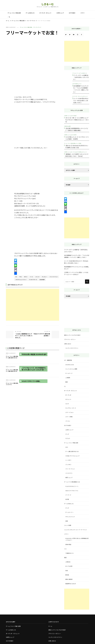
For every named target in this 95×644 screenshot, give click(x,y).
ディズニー (44, 276)
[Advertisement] (32, 305)
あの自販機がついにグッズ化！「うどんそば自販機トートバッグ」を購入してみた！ (80, 89)
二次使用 (67, 377)
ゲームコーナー (76, 73)
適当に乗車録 (68, 579)
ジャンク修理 (78, 143)
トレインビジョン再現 (71, 369)
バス (65, 549)
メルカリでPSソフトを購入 (31, 381)
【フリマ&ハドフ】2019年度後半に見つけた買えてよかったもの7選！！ (34, 370)
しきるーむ (47, 4)
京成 (66, 570)
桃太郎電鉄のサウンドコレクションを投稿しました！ (76, 268)
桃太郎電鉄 (42, 279)
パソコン (67, 421)
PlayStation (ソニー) (71, 486)
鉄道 (70, 126)
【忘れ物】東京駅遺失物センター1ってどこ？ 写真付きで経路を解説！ (76, 129)
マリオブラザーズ (33, 279)
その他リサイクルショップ (72, 456)
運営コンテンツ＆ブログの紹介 (72, 335)
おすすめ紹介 (72, 13)
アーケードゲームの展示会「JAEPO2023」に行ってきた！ (81, 77)
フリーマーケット (37, 27)
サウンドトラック (70, 517)
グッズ (80, 83)
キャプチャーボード (70, 408)
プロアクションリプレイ (20, 279)
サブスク (67, 438)
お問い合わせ (67, 344)
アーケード (68, 495)
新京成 (67, 575)
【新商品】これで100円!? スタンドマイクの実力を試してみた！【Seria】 (76, 155)
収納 (66, 521)
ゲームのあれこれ (30, 13)
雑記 (66, 382)
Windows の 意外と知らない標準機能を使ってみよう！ (77, 539)
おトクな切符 (68, 566)
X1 (65, 386)
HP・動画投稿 (68, 360)
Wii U (25, 276)
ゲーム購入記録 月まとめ (11, 357)
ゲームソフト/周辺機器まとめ (72, 482)
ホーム (50, 626)
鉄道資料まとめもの (70, 583)
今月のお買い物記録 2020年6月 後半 (34, 355)
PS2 (21, 276)
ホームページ (68, 373)
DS (16, 276)
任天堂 (67, 499)
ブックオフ (68, 464)
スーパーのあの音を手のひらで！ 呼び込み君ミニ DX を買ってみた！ (80, 100)
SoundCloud (69, 364)
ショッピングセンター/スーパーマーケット (75, 529)
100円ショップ (60, 13)
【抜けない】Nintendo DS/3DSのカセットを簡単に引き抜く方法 (76, 146)
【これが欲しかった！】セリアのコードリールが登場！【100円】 (77, 138)
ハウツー (83, 13)
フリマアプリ (9, 384)
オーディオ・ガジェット (45, 13)
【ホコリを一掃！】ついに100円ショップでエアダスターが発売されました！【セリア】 (77, 120)
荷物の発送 (68, 544)
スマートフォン (69, 412)
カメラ (67, 403)
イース (31, 276)
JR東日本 (66, 126)
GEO (66, 447)
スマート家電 (68, 417)
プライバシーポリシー (70, 339)
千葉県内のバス (69, 553)
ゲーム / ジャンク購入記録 (14, 13)
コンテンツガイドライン (71, 348)
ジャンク (37, 276)
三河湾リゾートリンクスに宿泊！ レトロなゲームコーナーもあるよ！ (76, 273)
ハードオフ (68, 460)
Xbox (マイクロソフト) (71, 490)
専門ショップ (68, 477)
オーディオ (73, 152)
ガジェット (85, 96)
